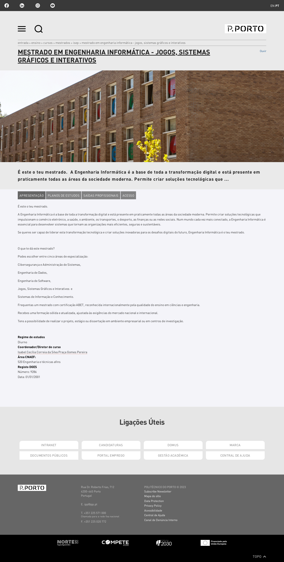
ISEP (76, 43)
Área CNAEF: (27, 357)
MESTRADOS (62, 43)
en (272, 6)
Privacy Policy (153, 505)
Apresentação (32, 195)
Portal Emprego (111, 455)
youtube (52, 5)
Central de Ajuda (235, 455)
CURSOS (48, 43)
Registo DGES (27, 367)
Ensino (35, 43)
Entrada (23, 43)
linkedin (22, 5)
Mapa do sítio (152, 496)
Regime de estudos (31, 337)
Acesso (128, 195)
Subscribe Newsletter (157, 491)
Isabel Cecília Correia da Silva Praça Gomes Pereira (52, 352)
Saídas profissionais (100, 195)
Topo (259, 556)
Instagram (37, 5)
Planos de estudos (63, 195)
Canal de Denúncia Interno (161, 520)
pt (277, 6)
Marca (235, 445)
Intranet (48, 445)
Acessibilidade (153, 510)
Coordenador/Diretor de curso (39, 347)
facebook (6, 5)
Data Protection (154, 501)
